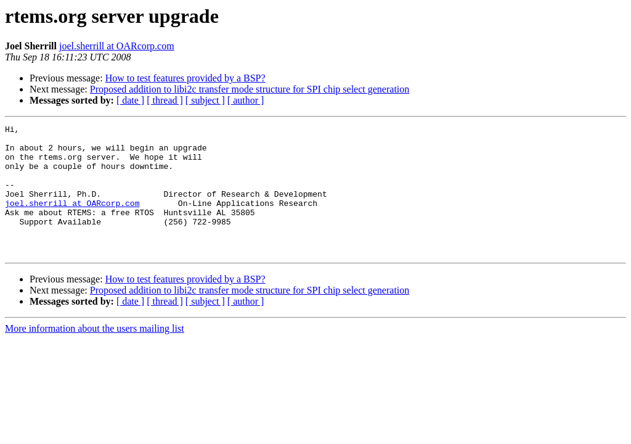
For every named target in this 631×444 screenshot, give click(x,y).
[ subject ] (205, 100)
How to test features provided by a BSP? (185, 78)
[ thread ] (165, 100)
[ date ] (130, 100)
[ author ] (245, 100)
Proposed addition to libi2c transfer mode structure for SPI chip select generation (250, 89)
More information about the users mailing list (94, 354)
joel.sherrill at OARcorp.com (116, 46)
